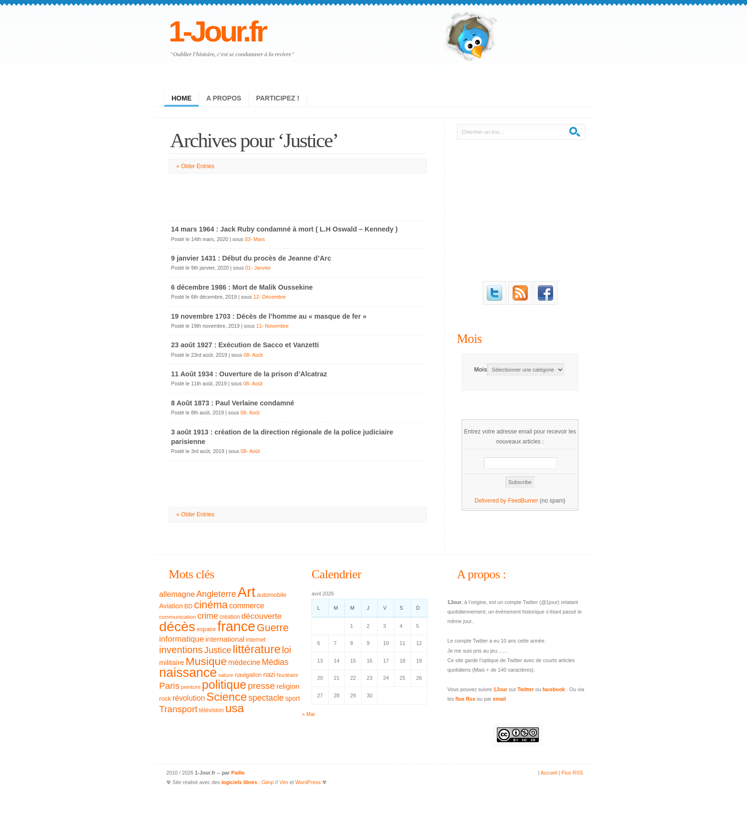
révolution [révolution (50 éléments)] (188, 698)
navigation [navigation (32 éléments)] (248, 675)
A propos (223, 98)
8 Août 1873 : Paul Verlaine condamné (232, 403)
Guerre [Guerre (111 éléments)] (273, 628)
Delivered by (491, 500)
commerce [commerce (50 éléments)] (246, 606)
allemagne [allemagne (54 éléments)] (177, 594)
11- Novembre (272, 326)
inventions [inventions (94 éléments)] (181, 650)
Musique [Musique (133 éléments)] (205, 661)
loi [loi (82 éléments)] (286, 650)
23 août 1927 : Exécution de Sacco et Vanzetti (245, 345)
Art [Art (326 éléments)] (246, 592)
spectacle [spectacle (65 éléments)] (265, 698)
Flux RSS (572, 773)
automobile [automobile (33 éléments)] (271, 595)
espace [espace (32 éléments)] (206, 629)
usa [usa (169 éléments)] (234, 708)
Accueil (549, 773)
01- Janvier (258, 268)
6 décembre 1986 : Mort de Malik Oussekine (242, 287)
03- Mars (255, 239)
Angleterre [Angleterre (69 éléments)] (216, 594)
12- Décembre (269, 297)
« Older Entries (195, 166)
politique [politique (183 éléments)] (224, 684)
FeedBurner (523, 500)
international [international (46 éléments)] (224, 639)
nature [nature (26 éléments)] (225, 675)
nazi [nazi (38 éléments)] (269, 674)
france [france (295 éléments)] (236, 626)
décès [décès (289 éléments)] (177, 626)
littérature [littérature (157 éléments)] (257, 649)
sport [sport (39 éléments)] (292, 698)
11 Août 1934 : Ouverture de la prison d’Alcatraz (249, 374)
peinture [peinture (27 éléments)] (191, 687)
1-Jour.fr (217, 31)
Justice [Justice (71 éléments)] (218, 650)
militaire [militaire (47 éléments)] (171, 662)
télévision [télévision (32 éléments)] (211, 710)
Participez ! (277, 98)
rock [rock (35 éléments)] (165, 698)
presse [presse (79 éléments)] (261, 686)
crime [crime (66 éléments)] (207, 616)
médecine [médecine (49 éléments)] (244, 662)
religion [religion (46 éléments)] (288, 686)
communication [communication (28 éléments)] (177, 617)
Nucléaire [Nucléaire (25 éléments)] (287, 675)
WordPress (308, 782)
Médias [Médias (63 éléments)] (275, 662)
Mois (469, 339)
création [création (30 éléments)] (230, 617)
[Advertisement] (297, 195)
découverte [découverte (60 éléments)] (262, 616)
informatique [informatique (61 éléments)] (181, 639)
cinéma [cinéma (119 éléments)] (211, 605)
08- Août (252, 355)
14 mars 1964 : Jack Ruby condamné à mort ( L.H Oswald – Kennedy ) (284, 229)
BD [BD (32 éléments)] (188, 606)
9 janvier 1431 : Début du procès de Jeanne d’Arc (251, 258)
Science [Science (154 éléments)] (226, 696)
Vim (283, 782)
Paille (237, 773)
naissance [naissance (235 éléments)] (188, 672)
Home (182, 98)
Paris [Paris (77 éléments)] (169, 686)
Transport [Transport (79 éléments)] (178, 709)
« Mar (308, 714)
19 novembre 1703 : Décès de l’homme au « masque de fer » (268, 316)
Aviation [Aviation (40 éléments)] (171, 606)
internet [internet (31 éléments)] (255, 639)
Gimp (268, 782)
